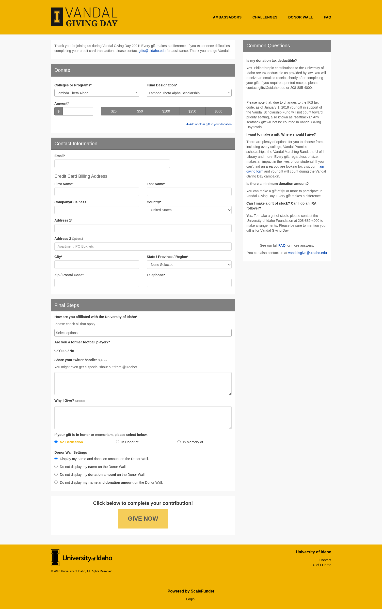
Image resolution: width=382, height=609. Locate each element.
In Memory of (190, 442)
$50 (140, 111)
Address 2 (62, 238)
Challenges (265, 17)
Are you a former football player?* (82, 342)
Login (190, 599)
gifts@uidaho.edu (152, 51)
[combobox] (96, 93)
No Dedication (68, 442)
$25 (114, 111)
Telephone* (156, 275)
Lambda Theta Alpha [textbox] (72, 93)
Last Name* (156, 184)
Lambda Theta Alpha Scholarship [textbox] (174, 93)
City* (58, 257)
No (69, 351)
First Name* (64, 184)
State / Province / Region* (168, 257)
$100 (166, 111)
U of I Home (322, 565)
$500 (218, 111)
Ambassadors (227, 17)
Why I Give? (64, 400)
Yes (59, 351)
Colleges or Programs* (73, 85)
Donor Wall (300, 17)
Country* (154, 202)
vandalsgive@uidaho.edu (307, 253)
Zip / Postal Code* (69, 275)
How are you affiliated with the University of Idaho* (95, 317)
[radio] (81, 443)
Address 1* (63, 220)
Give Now (143, 518)
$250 (192, 111)
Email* (59, 156)
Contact (325, 560)
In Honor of (127, 442)
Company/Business (70, 202)
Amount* (61, 103)
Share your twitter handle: (75, 360)
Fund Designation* (162, 85)
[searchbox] (143, 332)
